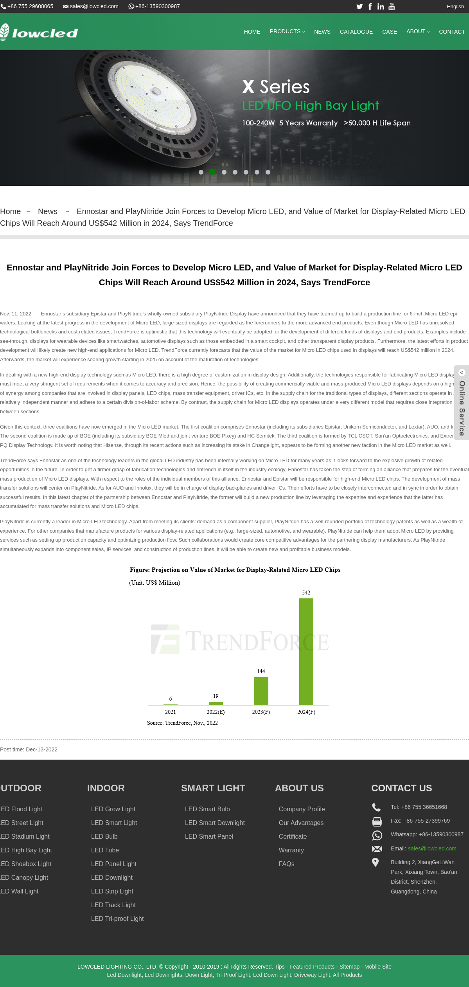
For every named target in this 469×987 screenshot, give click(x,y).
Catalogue (356, 32)
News (322, 32)
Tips (280, 967)
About (417, 31)
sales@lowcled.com (94, 6)
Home (252, 32)
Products (287, 31)
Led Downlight (124, 975)
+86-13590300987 (157, 6)
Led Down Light (272, 975)
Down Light (198, 975)
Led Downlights (163, 975)
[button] (201, 172)
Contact (452, 32)
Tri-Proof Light (233, 975)
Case (389, 32)
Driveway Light (312, 975)
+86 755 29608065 (30, 6)
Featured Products (311, 967)
